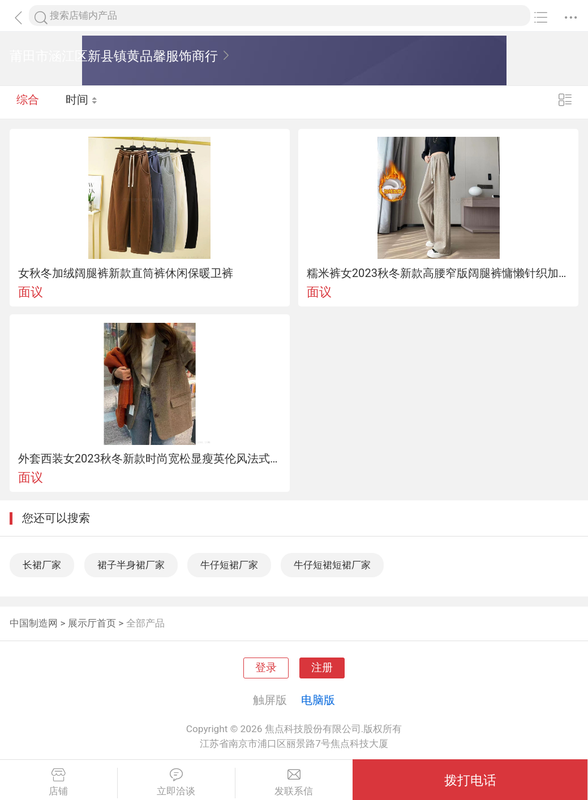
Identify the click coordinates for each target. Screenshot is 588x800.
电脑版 (318, 700)
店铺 (58, 782)
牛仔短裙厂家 (229, 564)
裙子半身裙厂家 (131, 564)
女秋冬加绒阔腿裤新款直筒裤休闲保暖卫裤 (125, 273)
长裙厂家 (42, 564)
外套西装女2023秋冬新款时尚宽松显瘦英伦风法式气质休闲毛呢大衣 (150, 458)
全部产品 (145, 623)
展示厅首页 (92, 623)
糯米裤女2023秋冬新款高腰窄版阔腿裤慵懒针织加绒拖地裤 (438, 273)
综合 (27, 102)
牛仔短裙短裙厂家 (332, 564)
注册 (322, 667)
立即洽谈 (176, 782)
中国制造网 (34, 623)
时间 (82, 102)
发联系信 (294, 782)
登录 (266, 667)
